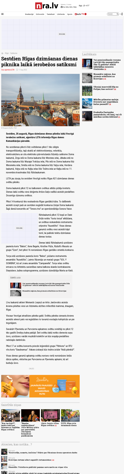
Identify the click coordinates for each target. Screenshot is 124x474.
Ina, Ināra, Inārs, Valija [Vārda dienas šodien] (69, 7)
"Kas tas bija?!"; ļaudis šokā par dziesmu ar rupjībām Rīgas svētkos (10, 426)
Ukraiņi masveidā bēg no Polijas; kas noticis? (105, 87)
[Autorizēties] (121, 14)
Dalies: (31, 369)
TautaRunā (50, 14)
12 (53, 460)
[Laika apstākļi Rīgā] (84, 5)
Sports (69, 14)
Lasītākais (89, 54)
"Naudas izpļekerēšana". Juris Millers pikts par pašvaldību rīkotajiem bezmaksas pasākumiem (30, 429)
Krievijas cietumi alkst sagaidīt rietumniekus (29, 460)
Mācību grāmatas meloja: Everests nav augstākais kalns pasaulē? (106, 101)
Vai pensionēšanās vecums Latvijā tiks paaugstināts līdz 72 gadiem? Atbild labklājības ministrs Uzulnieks (46, 284)
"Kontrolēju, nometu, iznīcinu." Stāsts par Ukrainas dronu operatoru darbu (42, 452)
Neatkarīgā (29, 14)
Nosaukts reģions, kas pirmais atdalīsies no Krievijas (44, 291)
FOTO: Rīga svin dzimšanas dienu (69, 424)
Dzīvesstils (40, 14)
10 (104, 79)
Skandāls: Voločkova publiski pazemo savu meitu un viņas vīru (38, 467)
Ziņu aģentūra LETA (7, 70)
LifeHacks (61, 14)
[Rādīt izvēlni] (2, 14)
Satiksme (13, 53)
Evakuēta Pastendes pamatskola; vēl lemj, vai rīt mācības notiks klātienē (107, 114)
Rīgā (7, 53)
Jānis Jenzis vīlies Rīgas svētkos (50, 424)
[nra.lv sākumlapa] (46, 5)
